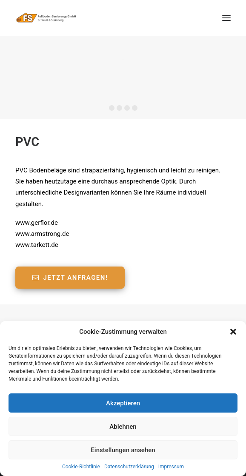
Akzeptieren (123, 403)
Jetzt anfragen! (70, 277)
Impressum (171, 467)
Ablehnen (122, 426)
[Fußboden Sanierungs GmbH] (47, 17)
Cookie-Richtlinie (81, 467)
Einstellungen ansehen (123, 450)
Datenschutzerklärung (129, 467)
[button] (233, 331)
